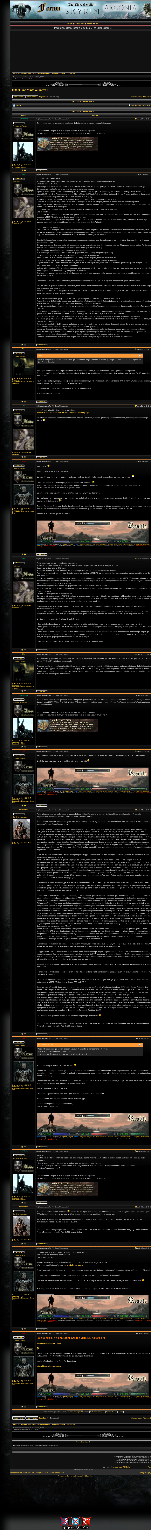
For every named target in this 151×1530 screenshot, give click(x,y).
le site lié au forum (75, 1265)
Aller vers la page (136, 97)
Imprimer (19, 105)
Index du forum (19, 74)
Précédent (146, 97)
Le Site (69, 23)
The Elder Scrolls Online (38, 74)
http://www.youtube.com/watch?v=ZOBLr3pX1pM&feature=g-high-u (64, 413)
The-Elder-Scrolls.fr (67, 544)
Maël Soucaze (77, 1476)
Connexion (80, 23)
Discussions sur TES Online (63, 74)
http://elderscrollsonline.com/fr (49, 1343)
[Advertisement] (75, 1496)
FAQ (97, 23)
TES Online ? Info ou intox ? (30, 90)
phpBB (20, 1473)
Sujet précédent (136, 105)
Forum (89, 23)
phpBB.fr (90, 1476)
